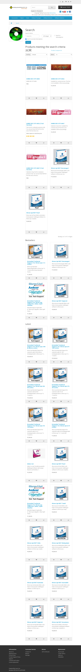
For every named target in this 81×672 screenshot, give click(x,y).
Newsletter (61, 657)
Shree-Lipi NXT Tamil (59, 503)
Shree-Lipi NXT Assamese (60, 622)
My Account (61, 652)
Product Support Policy (14, 657)
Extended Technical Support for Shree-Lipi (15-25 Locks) (61, 386)
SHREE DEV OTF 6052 (57, 79)
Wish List (60, 655)
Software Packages (36, 18)
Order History (61, 653)
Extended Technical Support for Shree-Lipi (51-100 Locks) (61, 346)
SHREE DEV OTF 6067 (57, 123)
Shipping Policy (12, 653)
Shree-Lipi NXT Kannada (35, 582)
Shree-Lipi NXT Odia (33, 543)
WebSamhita (52, 13)
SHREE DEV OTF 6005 (33, 79)
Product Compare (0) (56, 50)
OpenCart (17, 668)
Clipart (22, 18)
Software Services (48, 18)
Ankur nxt (30, 464)
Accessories (15, 18)
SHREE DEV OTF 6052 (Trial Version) (35, 124)
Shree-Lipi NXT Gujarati (59, 301)
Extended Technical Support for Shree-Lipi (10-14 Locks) (36, 425)
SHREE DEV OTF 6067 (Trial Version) (35, 168)
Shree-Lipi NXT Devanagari (60, 168)
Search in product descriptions (33, 39)
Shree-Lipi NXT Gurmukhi (60, 582)
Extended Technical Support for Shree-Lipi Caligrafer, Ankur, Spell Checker (34, 303)
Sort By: (28, 54)
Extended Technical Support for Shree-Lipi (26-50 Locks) (36, 386)
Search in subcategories (58, 36)
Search (17, 23)
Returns (27, 653)
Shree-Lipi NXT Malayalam (60, 543)
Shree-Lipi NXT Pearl (33, 213)
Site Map (27, 655)
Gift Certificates (45, 652)
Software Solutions (59, 18)
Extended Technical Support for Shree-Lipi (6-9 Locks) (61, 425)
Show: (52, 54)
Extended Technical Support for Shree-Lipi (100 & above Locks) (36, 346)
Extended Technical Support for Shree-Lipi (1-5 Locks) (36, 262)
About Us (11, 652)
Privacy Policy (12, 655)
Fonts (27, 18)
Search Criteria (29, 33)
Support (11, 659)
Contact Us (28, 652)
